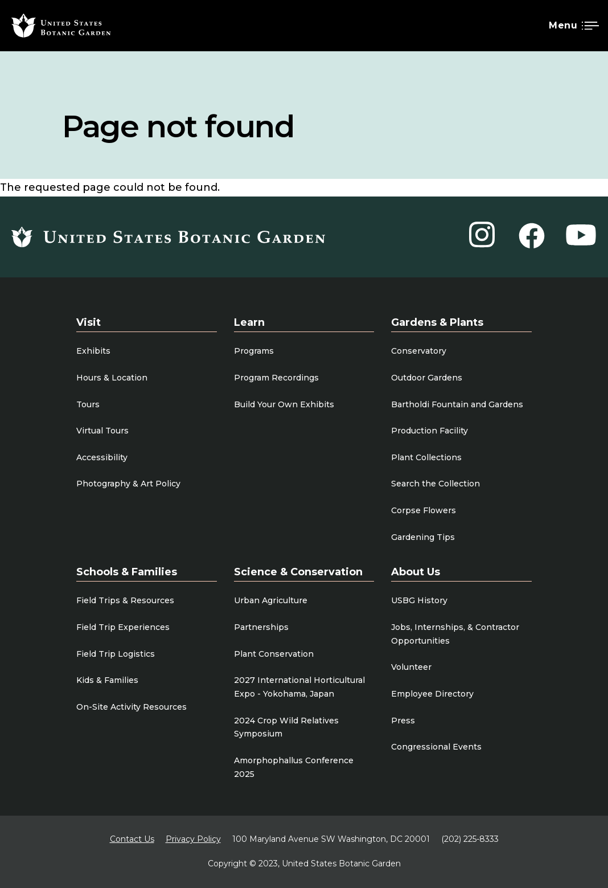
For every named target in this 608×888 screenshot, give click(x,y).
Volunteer (411, 667)
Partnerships (261, 627)
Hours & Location (111, 378)
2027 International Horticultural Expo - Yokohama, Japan (299, 687)
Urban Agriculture (270, 600)
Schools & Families (126, 572)
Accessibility (102, 457)
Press (403, 720)
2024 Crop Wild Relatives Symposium (286, 727)
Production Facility (429, 430)
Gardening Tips (423, 537)
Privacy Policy (193, 839)
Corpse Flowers (423, 510)
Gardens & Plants (437, 322)
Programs (254, 351)
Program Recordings (276, 378)
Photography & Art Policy (128, 483)
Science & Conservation (298, 572)
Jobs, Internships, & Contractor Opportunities (455, 634)
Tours (88, 404)
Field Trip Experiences (123, 627)
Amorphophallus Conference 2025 (294, 767)
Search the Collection (435, 483)
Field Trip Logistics (115, 654)
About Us (415, 572)
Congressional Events (436, 747)
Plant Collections (426, 457)
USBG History (419, 600)
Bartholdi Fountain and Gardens (457, 404)
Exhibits (93, 351)
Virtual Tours (102, 430)
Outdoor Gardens (426, 378)
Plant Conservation (274, 654)
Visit (88, 322)
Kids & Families (107, 680)
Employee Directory (432, 694)
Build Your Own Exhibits (284, 404)
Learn (249, 322)
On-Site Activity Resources (131, 707)
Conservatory (418, 351)
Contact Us (132, 839)
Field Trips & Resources (125, 600)
